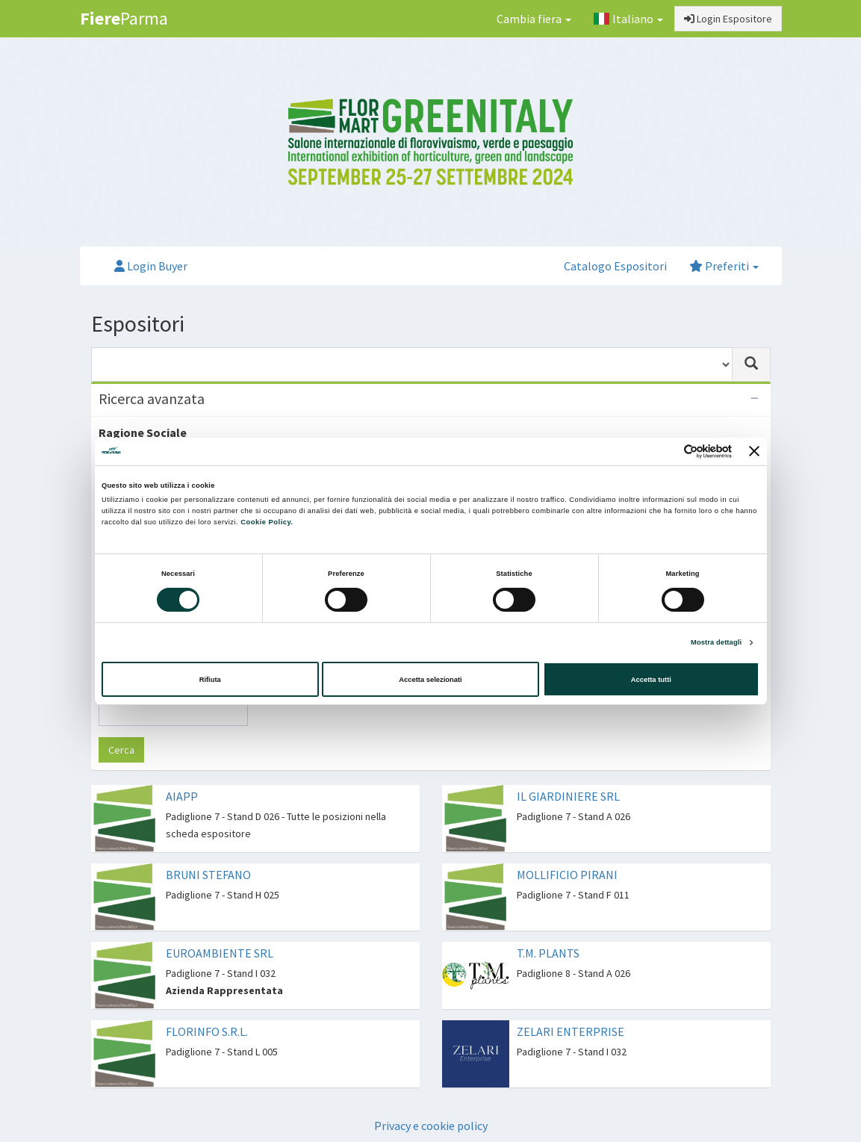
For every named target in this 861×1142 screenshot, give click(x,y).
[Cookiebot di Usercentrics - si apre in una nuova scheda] (666, 451)
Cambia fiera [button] (534, 18)
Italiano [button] (628, 18)
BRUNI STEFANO (208, 874)
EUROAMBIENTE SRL (219, 953)
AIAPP (182, 796)
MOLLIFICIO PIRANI (567, 874)
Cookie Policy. (266, 522)
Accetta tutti (651, 679)
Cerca (121, 750)
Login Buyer (150, 265)
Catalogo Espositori (615, 265)
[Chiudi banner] (754, 451)
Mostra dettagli (716, 642)
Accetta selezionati (430, 679)
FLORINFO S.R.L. (207, 1031)
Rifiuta (210, 679)
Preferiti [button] (724, 265)
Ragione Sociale (143, 432)
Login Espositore (728, 18)
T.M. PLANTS (548, 953)
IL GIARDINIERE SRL (568, 796)
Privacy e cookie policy (431, 1125)
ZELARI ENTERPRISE (570, 1031)
